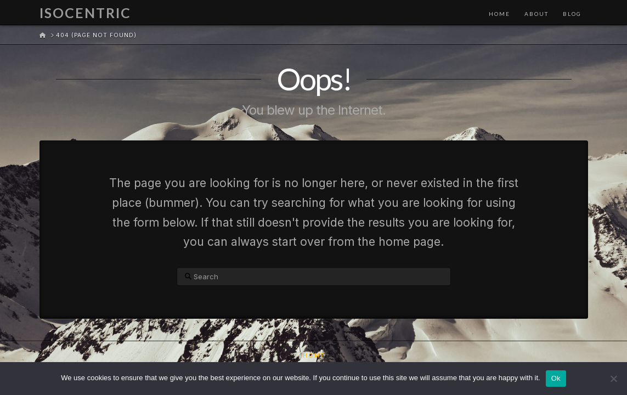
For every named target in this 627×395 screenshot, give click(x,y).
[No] (613, 378)
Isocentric (85, 13)
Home (314, 355)
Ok (556, 378)
